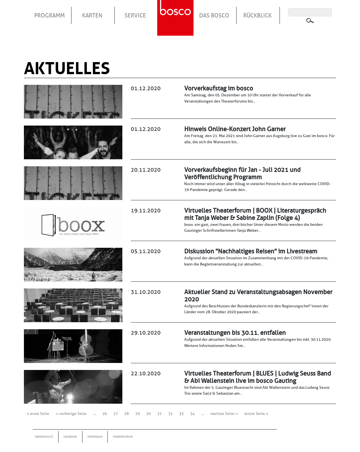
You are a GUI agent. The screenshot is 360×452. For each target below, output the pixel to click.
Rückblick (257, 15)
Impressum (94, 437)
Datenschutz (44, 437)
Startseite (176, 11)
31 (159, 413)
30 (148, 413)
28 (126, 413)
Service (135, 15)
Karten (92, 15)
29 (137, 413)
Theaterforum (123, 437)
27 (115, 413)
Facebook (70, 437)
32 (170, 413)
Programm (49, 15)
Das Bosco (214, 15)
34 (192, 413)
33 (181, 413)
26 (104, 413)
